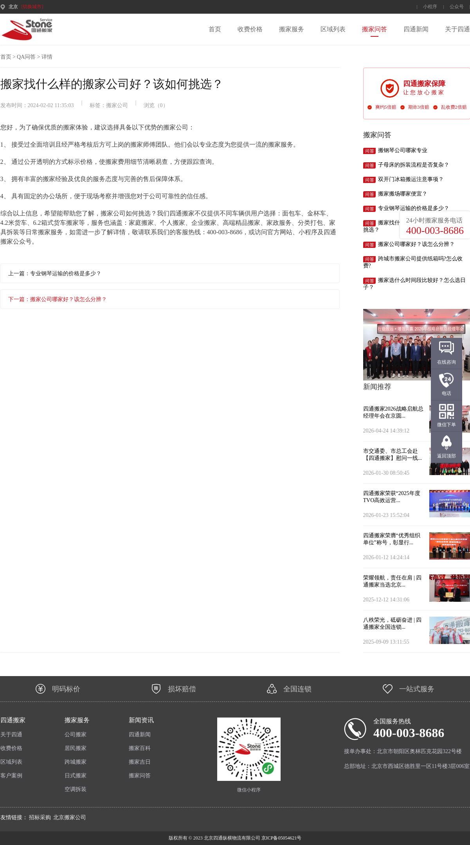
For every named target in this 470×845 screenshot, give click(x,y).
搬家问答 (374, 29)
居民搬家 (75, 748)
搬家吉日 (140, 762)
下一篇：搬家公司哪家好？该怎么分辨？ (57, 299)
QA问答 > (28, 57)
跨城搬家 (75, 762)
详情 (46, 57)
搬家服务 (291, 29)
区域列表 (333, 29)
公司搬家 (75, 734)
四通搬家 (12, 720)
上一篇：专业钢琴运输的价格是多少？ (54, 273)
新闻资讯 (141, 720)
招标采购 (40, 817)
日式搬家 (75, 776)
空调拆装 (75, 789)
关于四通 (457, 29)
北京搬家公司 (69, 817)
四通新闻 (416, 29)
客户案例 (11, 776)
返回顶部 (446, 456)
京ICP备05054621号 (281, 838)
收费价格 (250, 29)
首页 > (8, 57)
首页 (215, 29)
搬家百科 (140, 748)
